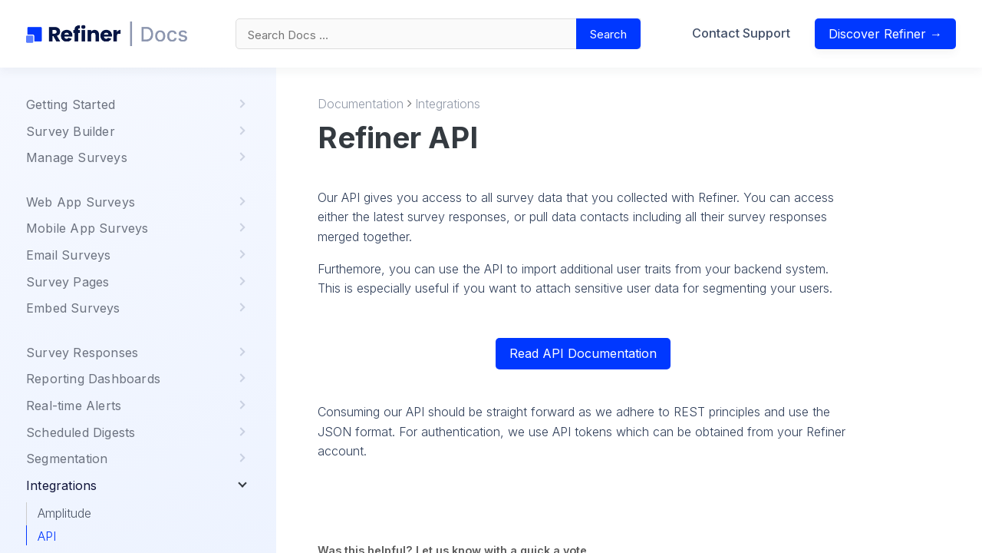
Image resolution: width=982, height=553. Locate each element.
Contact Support (741, 33)
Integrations (447, 103)
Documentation (361, 103)
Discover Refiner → (885, 33)
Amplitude (64, 513)
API (47, 536)
